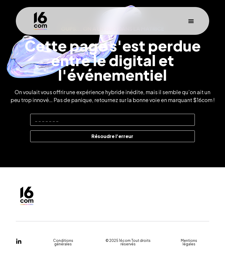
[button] (191, 21)
